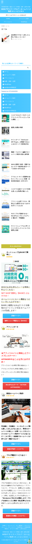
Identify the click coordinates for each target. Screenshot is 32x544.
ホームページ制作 (24, 18)
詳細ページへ (16, 316)
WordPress (24, 22)
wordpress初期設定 (10, 87)
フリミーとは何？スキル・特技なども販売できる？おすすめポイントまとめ (20, 203)
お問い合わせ (23, 528)
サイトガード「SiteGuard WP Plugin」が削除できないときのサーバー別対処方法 (20, 142)
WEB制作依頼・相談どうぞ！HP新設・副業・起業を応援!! (16, 532)
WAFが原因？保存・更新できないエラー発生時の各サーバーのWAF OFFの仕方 (20, 167)
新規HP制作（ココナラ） (16, 449)
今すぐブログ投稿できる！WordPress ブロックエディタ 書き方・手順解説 (20, 216)
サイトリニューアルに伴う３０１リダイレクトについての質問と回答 (20, 228)
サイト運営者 (19, 525)
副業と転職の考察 (17, 127)
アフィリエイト (8, 22)
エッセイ (15, 39)
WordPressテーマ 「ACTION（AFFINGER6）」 (16, 386)
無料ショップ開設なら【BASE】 (16, 321)
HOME (8, 18)
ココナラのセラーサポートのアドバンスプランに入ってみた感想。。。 (20, 117)
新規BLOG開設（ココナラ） (16, 516)
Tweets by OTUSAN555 (9, 91)
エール (19, 39)
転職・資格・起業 (9, 81)
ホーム (6, 71)
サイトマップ (11, 525)
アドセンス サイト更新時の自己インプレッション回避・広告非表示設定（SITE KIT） (20, 179)
